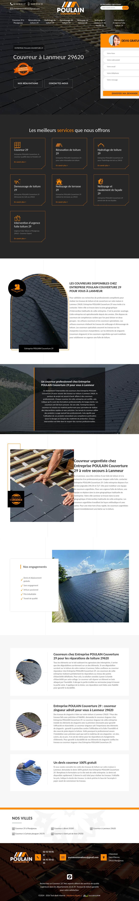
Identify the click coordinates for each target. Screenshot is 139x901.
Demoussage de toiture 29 (66, 21)
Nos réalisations (28, 83)
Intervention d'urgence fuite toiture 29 (119, 23)
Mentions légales (74, 895)
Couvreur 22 (57, 883)
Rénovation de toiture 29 (34, 21)
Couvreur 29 (21, 150)
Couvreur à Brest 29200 (62, 828)
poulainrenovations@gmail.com (25, 8)
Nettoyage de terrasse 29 (82, 21)
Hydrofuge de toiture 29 (50, 21)
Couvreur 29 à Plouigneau (18, 21)
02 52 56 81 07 (18, 4)
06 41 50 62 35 (35, 4)
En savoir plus (20, 162)
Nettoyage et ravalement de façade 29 (100, 23)
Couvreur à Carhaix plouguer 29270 (28, 833)
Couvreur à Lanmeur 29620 (103, 828)
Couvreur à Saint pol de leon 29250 (67, 833)
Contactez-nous (58, 83)
